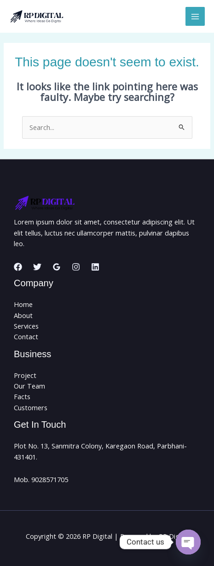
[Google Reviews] (56, 267)
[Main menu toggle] (195, 16)
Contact (26, 336)
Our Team (29, 385)
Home (23, 304)
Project (25, 375)
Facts (22, 396)
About (23, 315)
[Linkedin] (95, 267)
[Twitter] (37, 267)
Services (26, 325)
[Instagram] (76, 267)
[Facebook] (18, 267)
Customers (30, 407)
